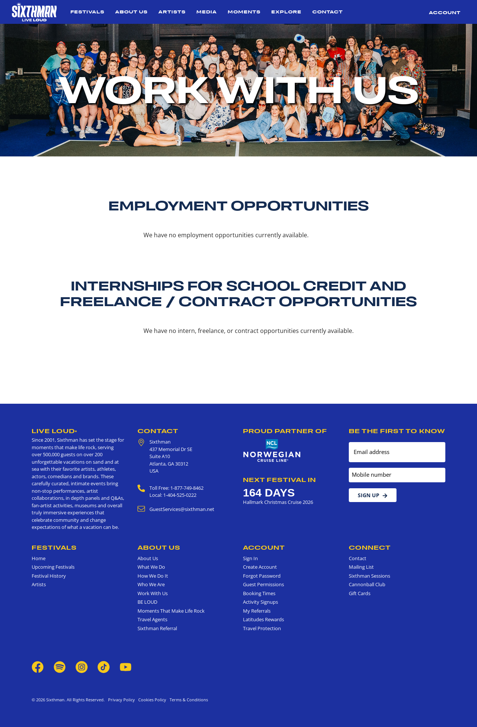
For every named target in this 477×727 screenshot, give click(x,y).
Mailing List (361, 566)
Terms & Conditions (187, 699)
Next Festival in (279, 479)
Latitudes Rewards (263, 619)
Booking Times (259, 593)
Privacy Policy (121, 699)
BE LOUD (147, 602)
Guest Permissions (263, 584)
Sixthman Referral (157, 628)
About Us (131, 12)
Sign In (250, 558)
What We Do (151, 566)
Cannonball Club (367, 584)
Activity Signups (260, 602)
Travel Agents (152, 619)
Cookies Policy (151, 699)
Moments (244, 12)
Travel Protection (262, 628)
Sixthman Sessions (369, 575)
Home (38, 558)
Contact (327, 12)
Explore (286, 12)
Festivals (87, 12)
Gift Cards (359, 593)
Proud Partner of (285, 431)
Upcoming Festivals (53, 566)
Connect (370, 547)
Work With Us (153, 593)
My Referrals (257, 610)
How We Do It (153, 575)
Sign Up (373, 495)
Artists (172, 12)
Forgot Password (262, 575)
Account (445, 12)
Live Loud (54, 431)
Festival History (49, 575)
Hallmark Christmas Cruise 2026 (278, 502)
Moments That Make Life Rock (171, 610)
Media (206, 12)
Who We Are (151, 584)
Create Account (260, 566)
